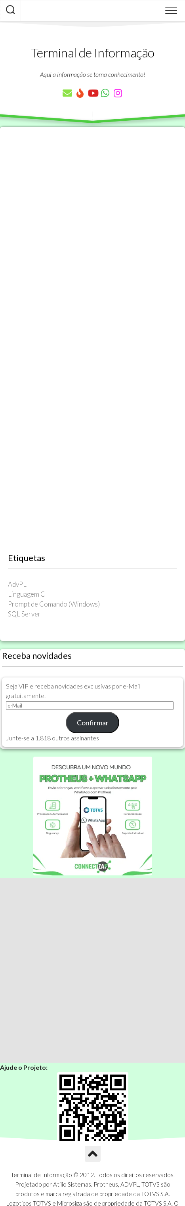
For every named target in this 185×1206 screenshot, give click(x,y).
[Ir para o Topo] (93, 1154)
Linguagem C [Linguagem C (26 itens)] (26, 594)
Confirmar (93, 722)
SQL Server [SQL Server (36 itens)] (24, 614)
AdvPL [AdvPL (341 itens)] (17, 584)
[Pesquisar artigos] (10, 10)
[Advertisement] (92, 970)
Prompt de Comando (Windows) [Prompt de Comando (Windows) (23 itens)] (54, 604)
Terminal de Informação (92, 52)
